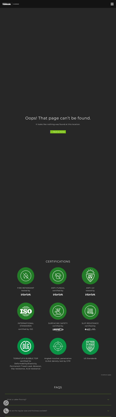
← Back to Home (58, 132)
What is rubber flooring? (16, 399)
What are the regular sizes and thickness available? (27, 411)
